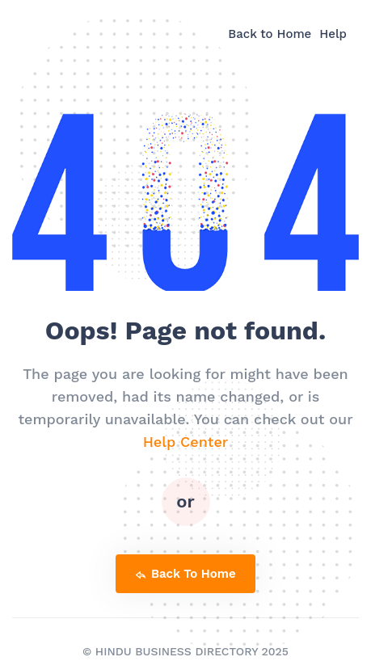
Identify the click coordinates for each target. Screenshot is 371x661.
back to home (185, 573)
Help (333, 34)
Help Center (186, 441)
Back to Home (269, 34)
